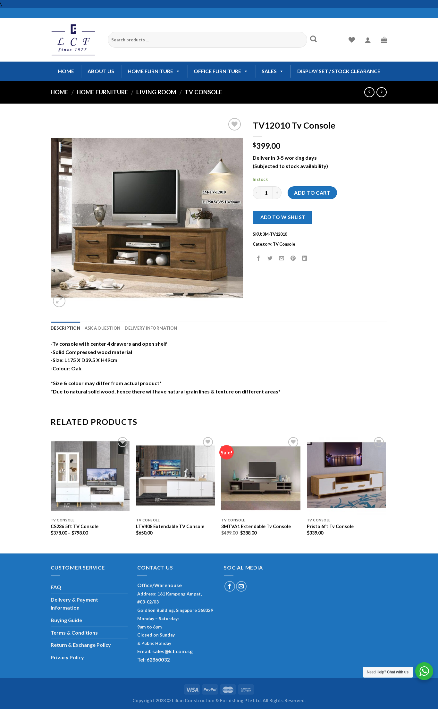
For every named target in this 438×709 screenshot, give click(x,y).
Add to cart (312, 193)
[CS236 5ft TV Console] (90, 475)
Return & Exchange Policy (81, 645)
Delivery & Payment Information (74, 603)
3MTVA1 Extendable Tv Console (256, 526)
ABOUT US (101, 71)
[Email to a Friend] (281, 258)
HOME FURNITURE (154, 71)
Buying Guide (66, 620)
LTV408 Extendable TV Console (170, 526)
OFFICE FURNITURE (221, 71)
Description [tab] (65, 328)
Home (59, 92)
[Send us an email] (241, 586)
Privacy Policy (67, 657)
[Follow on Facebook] (229, 586)
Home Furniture (102, 92)
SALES (273, 71)
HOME (66, 71)
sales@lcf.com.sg (172, 651)
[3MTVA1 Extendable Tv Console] (260, 475)
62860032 (158, 659)
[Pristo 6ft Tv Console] (346, 475)
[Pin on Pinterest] (293, 258)
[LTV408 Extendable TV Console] (175, 475)
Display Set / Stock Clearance (338, 71)
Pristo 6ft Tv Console (330, 526)
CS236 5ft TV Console (74, 526)
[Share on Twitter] (270, 258)
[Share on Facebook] (258, 258)
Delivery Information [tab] (151, 328)
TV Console (203, 92)
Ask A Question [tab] (103, 328)
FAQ (56, 587)
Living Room (156, 92)
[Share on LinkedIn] (304, 258)
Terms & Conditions (74, 632)
